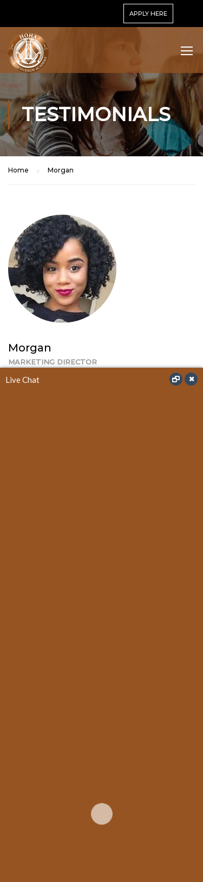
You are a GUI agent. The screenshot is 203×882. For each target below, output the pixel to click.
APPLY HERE (148, 13)
